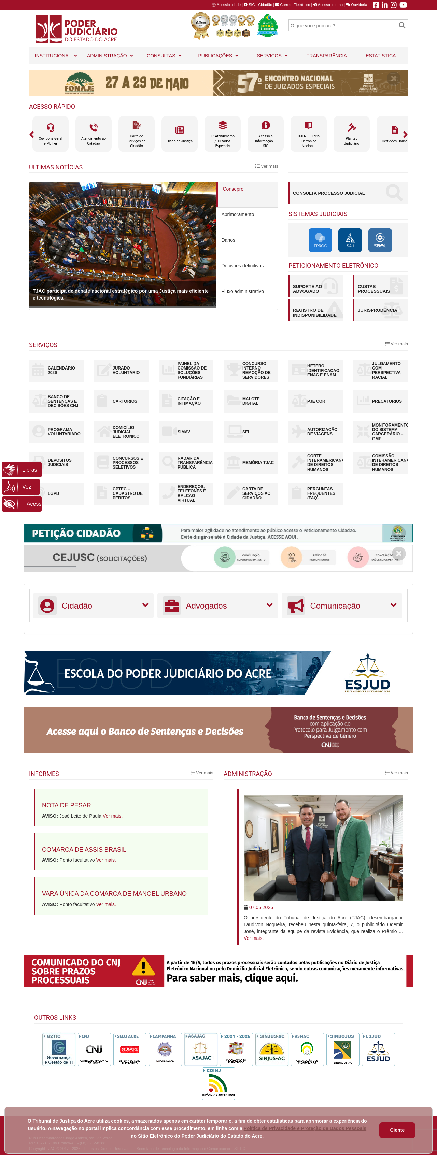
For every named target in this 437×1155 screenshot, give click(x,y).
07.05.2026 (261, 907)
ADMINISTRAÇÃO (110, 52)
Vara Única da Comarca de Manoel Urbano (114, 893)
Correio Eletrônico (292, 5)
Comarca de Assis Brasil (84, 849)
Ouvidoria (356, 5)
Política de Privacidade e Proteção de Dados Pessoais (305, 1128)
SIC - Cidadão (258, 5)
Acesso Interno (328, 5)
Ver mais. (113, 816)
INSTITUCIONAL (56, 52)
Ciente (397, 1130)
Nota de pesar (66, 805)
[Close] (394, 78)
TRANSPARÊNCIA (327, 55)
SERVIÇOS (272, 52)
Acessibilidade (229, 5)
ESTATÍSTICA (381, 55)
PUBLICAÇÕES (218, 52)
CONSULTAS (164, 52)
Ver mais (266, 166)
